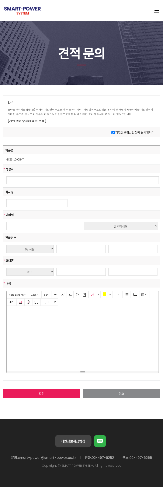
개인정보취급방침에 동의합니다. (135, 132)
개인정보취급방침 (73, 441)
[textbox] (83, 337)
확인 (41, 393)
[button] (18, 294)
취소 (121, 393)
